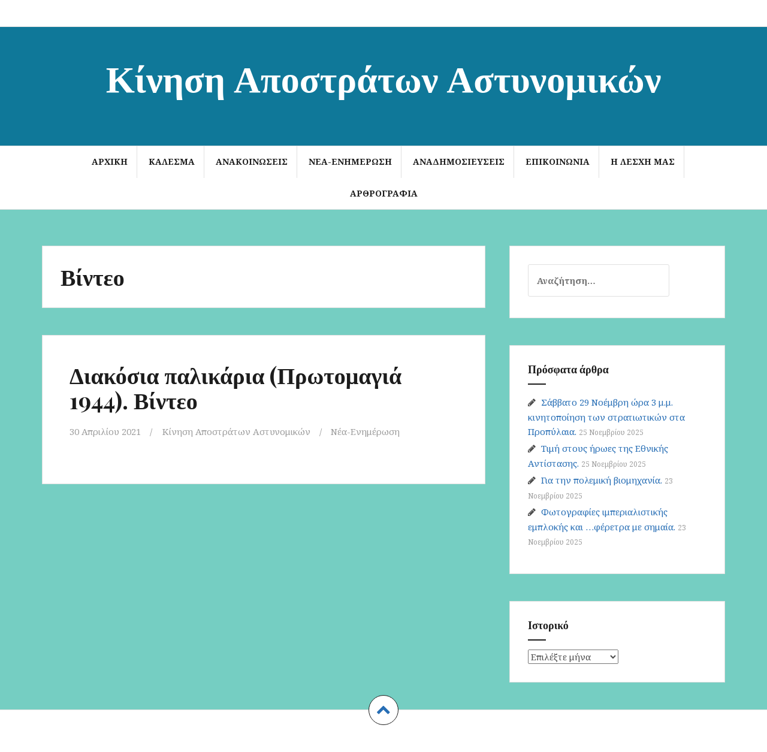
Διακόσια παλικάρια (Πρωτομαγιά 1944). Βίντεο (235, 387)
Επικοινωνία (558, 161)
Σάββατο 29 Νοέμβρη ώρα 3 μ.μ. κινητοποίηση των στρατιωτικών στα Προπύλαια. (606, 416)
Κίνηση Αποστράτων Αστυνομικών (384, 77)
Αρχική (110, 161)
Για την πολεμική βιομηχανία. (601, 480)
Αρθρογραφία (384, 193)
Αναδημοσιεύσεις (459, 161)
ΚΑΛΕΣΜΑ (172, 161)
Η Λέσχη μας (643, 161)
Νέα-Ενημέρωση (350, 161)
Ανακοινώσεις (252, 161)
